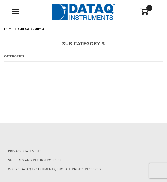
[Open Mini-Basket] (151, 12)
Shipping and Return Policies (34, 160)
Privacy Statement (24, 151)
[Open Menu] (15, 12)
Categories (83, 56)
